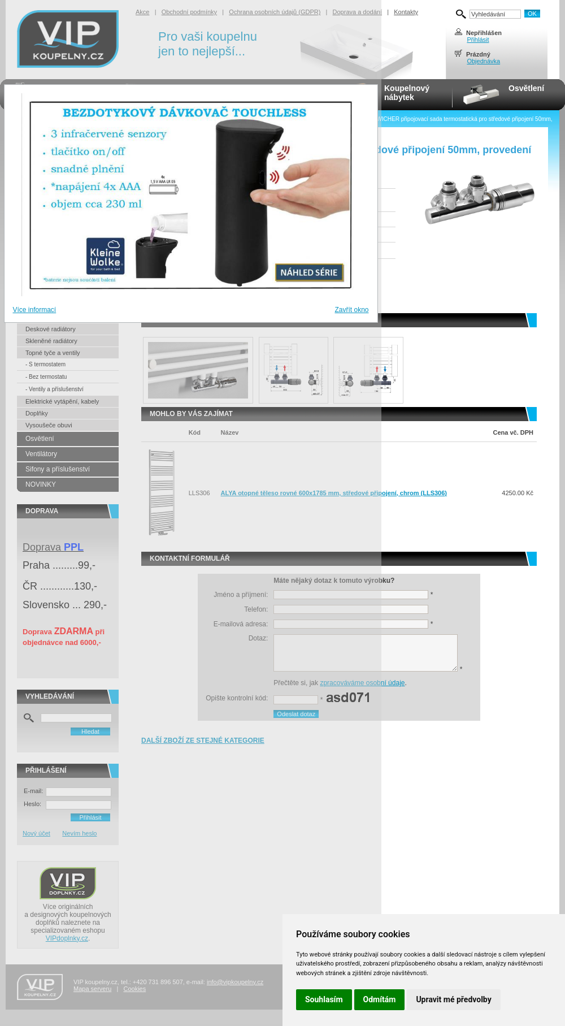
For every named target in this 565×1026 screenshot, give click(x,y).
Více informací (34, 310)
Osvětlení (526, 88)
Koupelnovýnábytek (406, 93)
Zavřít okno (351, 310)
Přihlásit (478, 39)
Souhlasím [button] (324, 999)
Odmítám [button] (379, 999)
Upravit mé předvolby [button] (453, 999)
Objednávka (483, 61)
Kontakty (406, 11)
